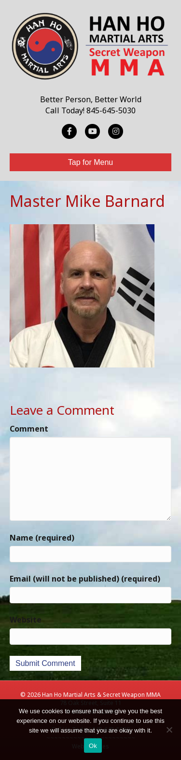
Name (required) (42, 537)
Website (26, 619)
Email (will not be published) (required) (85, 578)
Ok (93, 745)
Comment (29, 428)
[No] (169, 729)
